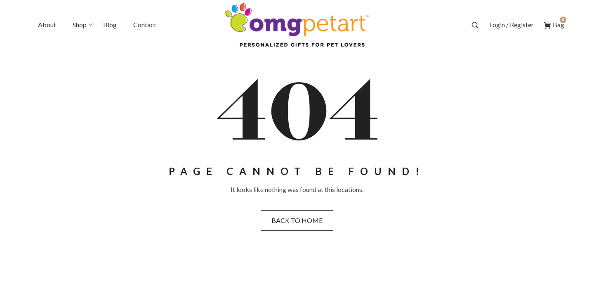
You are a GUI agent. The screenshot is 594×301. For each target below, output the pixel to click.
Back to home (297, 220)
